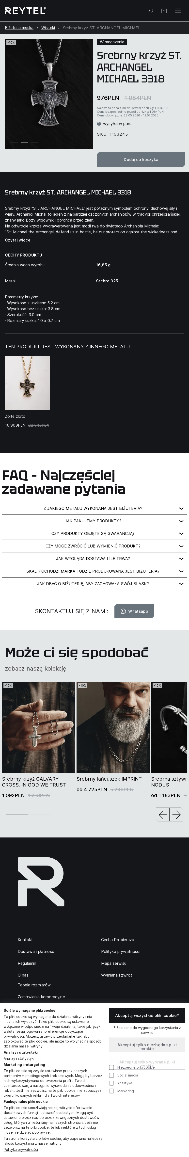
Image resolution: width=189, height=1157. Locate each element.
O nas (23, 975)
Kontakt (25, 939)
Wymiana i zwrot (116, 975)
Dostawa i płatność (36, 951)
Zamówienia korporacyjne (41, 996)
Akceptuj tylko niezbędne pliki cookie (147, 1046)
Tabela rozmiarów (34, 984)
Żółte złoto (15, 416)
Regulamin (27, 963)
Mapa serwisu (113, 963)
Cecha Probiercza (117, 939)
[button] (163, 814)
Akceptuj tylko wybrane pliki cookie (147, 1064)
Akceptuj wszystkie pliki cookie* (147, 1015)
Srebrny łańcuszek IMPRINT (109, 779)
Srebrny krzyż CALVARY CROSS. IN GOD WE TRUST (34, 782)
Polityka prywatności (120, 951)
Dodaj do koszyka (141, 159)
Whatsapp (134, 611)
